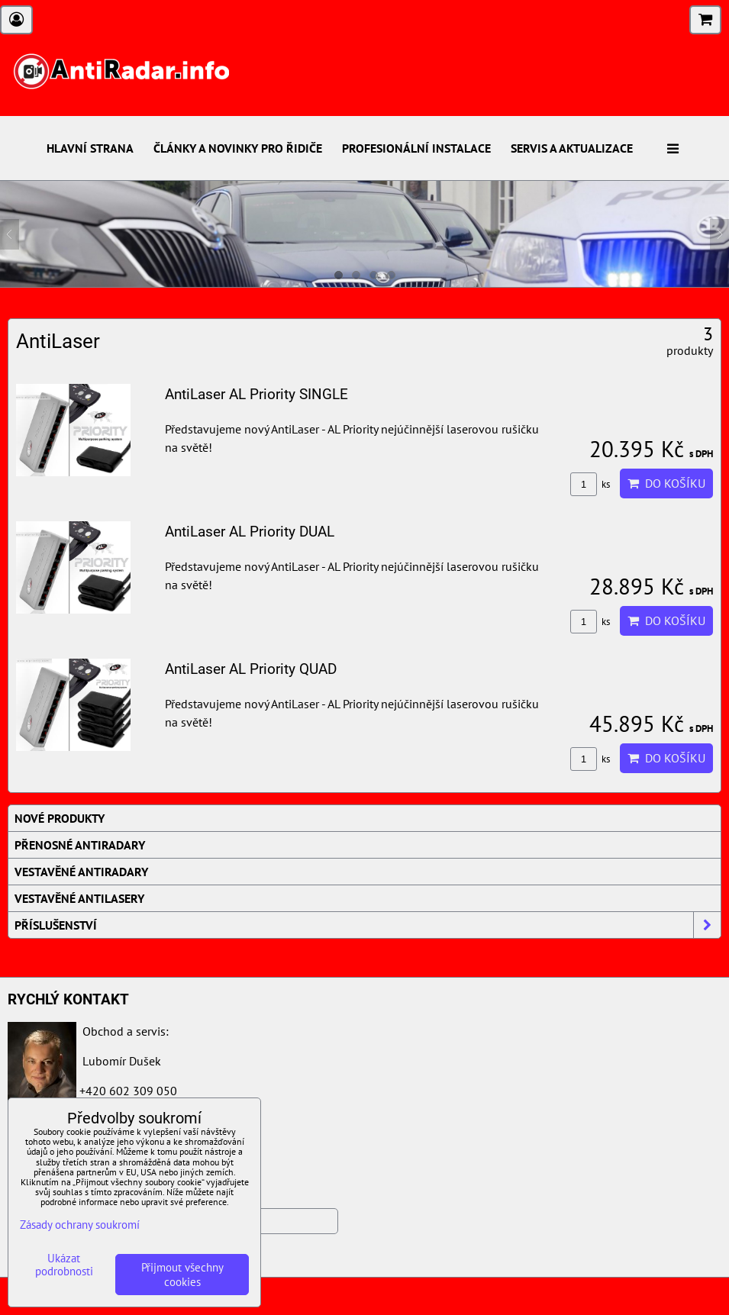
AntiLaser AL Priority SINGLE (256, 394)
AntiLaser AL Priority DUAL (249, 531)
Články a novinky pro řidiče (237, 148)
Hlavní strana (90, 148)
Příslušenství (368, 925)
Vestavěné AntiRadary (81, 871)
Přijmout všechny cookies (182, 1274)
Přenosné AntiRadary (80, 844)
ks (590, 484)
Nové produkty (60, 818)
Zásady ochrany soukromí (80, 1224)
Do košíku (666, 483)
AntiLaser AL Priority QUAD (251, 669)
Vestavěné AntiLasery (79, 898)
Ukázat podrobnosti (64, 1265)
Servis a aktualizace (572, 148)
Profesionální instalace (416, 148)
